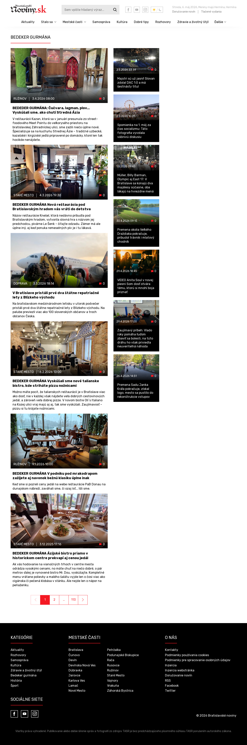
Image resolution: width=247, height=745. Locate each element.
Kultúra (122, 22)
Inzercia (171, 665)
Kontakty (171, 650)
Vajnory (112, 680)
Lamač (73, 685)
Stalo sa (47, 22)
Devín (73, 660)
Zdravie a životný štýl (193, 22)
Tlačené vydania (211, 11)
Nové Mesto (77, 690)
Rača (110, 660)
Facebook (172, 685)
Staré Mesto (115, 675)
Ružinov (113, 670)
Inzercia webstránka (179, 670)
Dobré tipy (141, 22)
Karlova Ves (77, 680)
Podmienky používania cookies (187, 655)
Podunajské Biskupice (123, 655)
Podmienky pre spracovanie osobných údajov (197, 660)
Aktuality (28, 22)
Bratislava (76, 650)
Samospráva (101, 22)
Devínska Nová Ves (82, 665)
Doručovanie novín (183, 11)
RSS (168, 680)
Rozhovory (163, 22)
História (16, 680)
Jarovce (74, 675)
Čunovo (74, 655)
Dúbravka (75, 670)
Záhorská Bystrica (120, 690)
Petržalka (114, 650)
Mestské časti (72, 22)
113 (73, 599)
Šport (15, 685)
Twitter (170, 690)
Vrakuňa (113, 685)
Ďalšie (218, 22)
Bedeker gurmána (23, 675)
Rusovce (113, 665)
